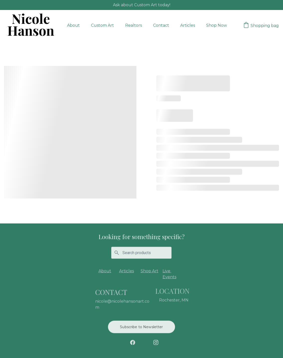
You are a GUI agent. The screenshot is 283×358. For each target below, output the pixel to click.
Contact (161, 25)
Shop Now (216, 25)
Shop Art (149, 271)
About (73, 25)
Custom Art (102, 25)
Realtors (133, 25)
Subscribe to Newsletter (141, 327)
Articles (187, 25)
